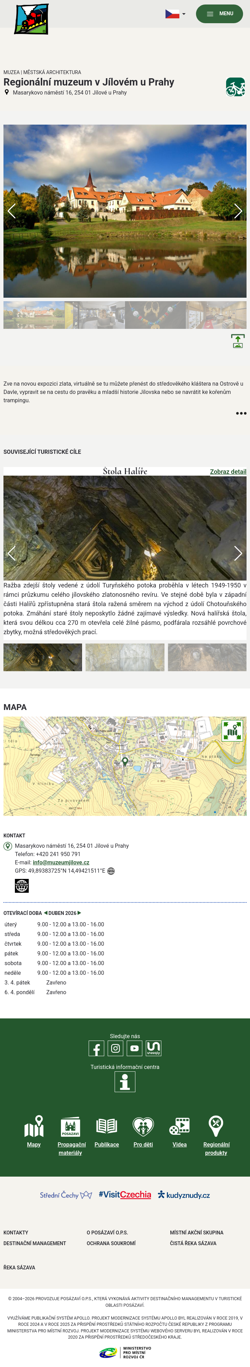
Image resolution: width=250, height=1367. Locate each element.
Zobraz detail (228, 471)
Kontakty (15, 1232)
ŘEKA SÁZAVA (19, 1267)
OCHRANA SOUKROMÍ (111, 1243)
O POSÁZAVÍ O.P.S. (107, 1232)
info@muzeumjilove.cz (61, 862)
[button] (238, 553)
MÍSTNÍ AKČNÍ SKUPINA (196, 1232)
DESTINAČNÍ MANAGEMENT (34, 1243)
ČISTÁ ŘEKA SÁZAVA (193, 1243)
